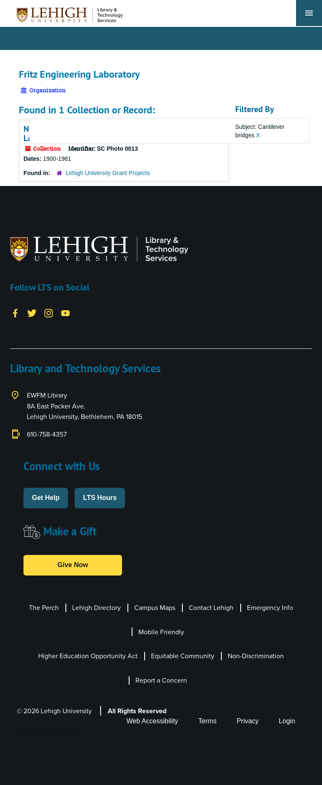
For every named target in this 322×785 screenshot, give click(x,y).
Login (287, 721)
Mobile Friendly (161, 632)
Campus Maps (154, 607)
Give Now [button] (72, 564)
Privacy (247, 721)
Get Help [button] (46, 497)
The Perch (44, 607)
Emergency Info (270, 607)
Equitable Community (182, 656)
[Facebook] (15, 312)
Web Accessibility (152, 721)
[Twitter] (32, 312)
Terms (207, 721)
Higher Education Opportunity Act (88, 656)
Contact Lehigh (211, 607)
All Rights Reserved (137, 711)
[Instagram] (49, 312)
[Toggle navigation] (309, 13)
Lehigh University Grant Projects (108, 173)
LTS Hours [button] (100, 497)
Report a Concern (161, 680)
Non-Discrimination (256, 656)
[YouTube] (65, 312)
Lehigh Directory (96, 607)
